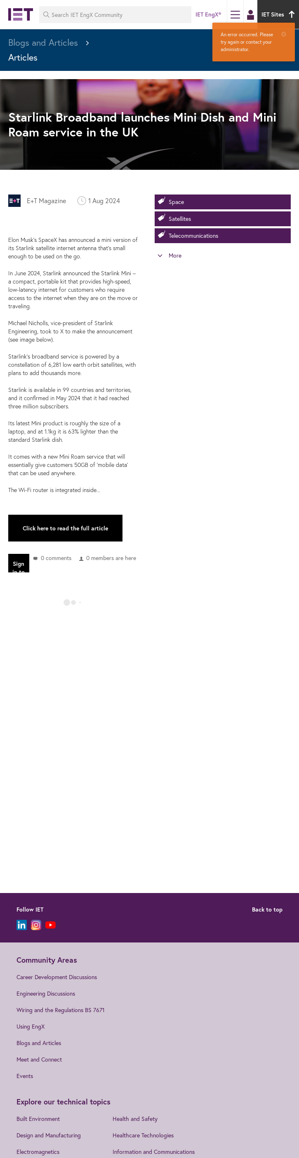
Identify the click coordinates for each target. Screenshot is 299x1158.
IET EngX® (208, 14)
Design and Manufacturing (48, 1135)
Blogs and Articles (38, 1043)
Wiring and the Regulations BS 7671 (60, 1010)
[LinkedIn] (21, 925)
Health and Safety (135, 1119)
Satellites (180, 219)
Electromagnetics (37, 1152)
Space (176, 202)
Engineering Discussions (45, 993)
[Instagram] (36, 925)
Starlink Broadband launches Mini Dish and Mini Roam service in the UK (142, 124)
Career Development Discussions (56, 977)
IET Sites (279, 14)
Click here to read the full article (65, 528)
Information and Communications (154, 1152)
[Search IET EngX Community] (115, 14)
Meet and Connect (39, 1059)
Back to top (267, 909)
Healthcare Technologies (143, 1135)
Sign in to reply (18, 566)
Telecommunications (193, 235)
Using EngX (30, 1026)
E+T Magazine (46, 200)
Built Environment (38, 1119)
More (175, 255)
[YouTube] (50, 925)
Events (24, 1076)
